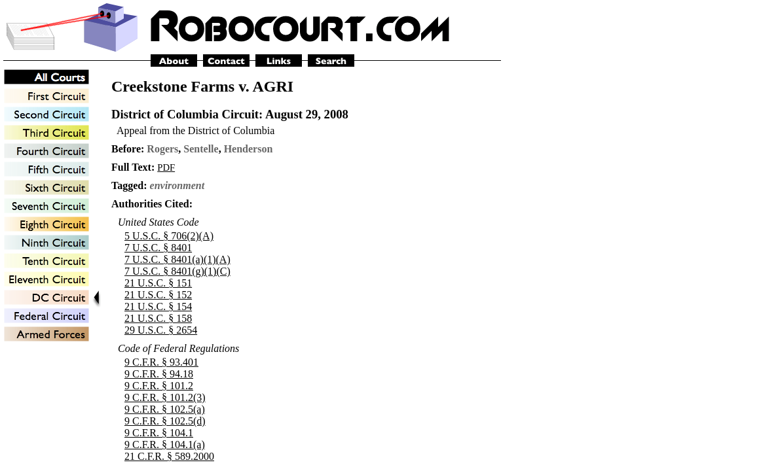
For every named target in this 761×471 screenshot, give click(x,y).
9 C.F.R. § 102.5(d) (165, 421)
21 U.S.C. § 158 (158, 318)
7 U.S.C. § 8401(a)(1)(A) (177, 259)
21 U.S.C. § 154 (158, 306)
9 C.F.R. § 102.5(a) (164, 409)
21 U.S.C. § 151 (158, 282)
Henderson (248, 148)
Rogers (162, 148)
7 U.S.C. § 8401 (158, 247)
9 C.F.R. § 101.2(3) (165, 397)
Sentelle (200, 148)
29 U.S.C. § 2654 (160, 330)
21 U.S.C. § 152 (158, 294)
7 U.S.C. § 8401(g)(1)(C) (177, 271)
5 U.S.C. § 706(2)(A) (168, 235)
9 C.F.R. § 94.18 (158, 373)
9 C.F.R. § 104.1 (158, 432)
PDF (166, 167)
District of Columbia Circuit (185, 114)
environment (177, 185)
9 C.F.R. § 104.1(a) (164, 444)
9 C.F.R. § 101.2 (158, 385)
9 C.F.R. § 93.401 (161, 362)
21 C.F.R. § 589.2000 (169, 456)
